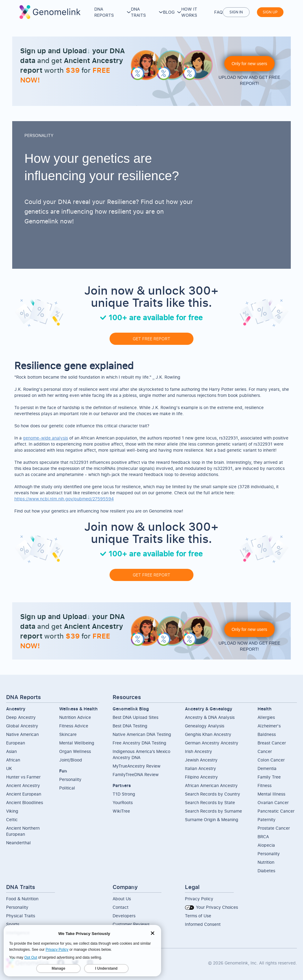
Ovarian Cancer (273, 802)
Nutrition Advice (75, 717)
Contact (120, 907)
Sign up (270, 12)
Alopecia (266, 845)
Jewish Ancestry (201, 760)
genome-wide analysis (45, 438)
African (13, 760)
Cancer (265, 751)
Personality (70, 779)
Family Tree (269, 777)
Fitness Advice (73, 726)
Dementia (267, 768)
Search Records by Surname (213, 811)
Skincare (68, 734)
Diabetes (266, 870)
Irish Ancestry (198, 751)
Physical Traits (20, 916)
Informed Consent (203, 924)
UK (9, 768)
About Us (122, 898)
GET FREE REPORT (151, 338)
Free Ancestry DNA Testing (139, 743)
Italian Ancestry (200, 768)
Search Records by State (210, 802)
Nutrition (266, 862)
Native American (22, 734)
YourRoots (123, 802)
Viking (12, 811)
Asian (11, 751)
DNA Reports (104, 12)
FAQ (218, 12)
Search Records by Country (212, 794)
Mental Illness (271, 794)
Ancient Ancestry (23, 785)
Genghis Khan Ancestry (208, 734)
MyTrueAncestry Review (137, 766)
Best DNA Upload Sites (135, 717)
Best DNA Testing (130, 726)
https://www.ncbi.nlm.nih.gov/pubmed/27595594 (64, 499)
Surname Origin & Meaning (211, 819)
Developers (124, 916)
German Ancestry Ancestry (211, 743)
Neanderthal (18, 842)
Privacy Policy (199, 898)
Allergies (266, 717)
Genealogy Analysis (204, 726)
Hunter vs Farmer (23, 777)
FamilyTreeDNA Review (136, 774)
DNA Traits (138, 12)
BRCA (263, 836)
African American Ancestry (211, 785)
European (15, 743)
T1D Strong (124, 794)
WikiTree (121, 811)
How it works (189, 12)
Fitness (265, 785)
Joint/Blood (70, 760)
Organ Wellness (75, 751)
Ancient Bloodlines (24, 802)
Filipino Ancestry (201, 777)
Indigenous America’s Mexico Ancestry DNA (141, 754)
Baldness (267, 734)
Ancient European (23, 794)
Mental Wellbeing (76, 743)
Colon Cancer (271, 760)
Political (67, 788)
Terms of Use (198, 916)
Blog (169, 12)
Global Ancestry (22, 726)
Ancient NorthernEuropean (23, 831)
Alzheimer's (269, 726)
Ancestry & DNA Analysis (210, 717)
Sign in (236, 12)
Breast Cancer (272, 743)
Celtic (12, 819)
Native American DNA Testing (142, 734)
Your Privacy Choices (211, 907)
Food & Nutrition (22, 898)
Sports (12, 924)
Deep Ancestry (21, 717)
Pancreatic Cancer (276, 811)
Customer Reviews (131, 924)
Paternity (267, 819)
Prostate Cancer (274, 828)
